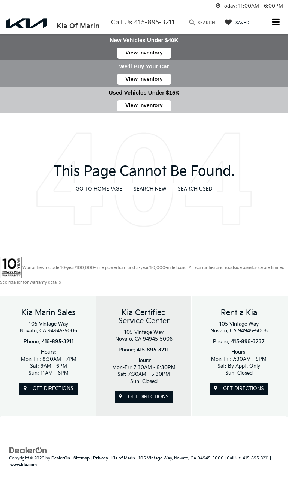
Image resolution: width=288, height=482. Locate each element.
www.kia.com (23, 464)
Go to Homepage (99, 189)
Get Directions (49, 389)
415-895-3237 (248, 342)
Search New (150, 189)
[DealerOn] (28, 450)
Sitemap (82, 458)
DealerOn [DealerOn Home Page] (60, 458)
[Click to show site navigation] (276, 22)
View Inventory (144, 53)
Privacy (100, 458)
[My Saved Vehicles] (237, 22)
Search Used (195, 189)
